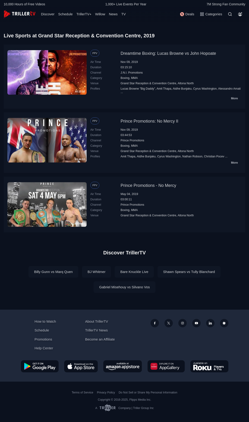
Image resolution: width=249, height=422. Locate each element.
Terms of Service (82, 392)
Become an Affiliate (100, 339)
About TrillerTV (96, 321)
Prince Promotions (132, 140)
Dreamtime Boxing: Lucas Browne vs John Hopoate (168, 53)
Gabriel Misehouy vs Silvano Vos (124, 287)
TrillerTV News (96, 330)
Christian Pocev (214, 156)
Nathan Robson (192, 156)
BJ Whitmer (97, 272)
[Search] (230, 14)
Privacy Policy (106, 392)
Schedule (65, 14)
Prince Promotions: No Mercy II (149, 121)
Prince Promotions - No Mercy (148, 185)
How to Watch (45, 321)
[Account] (240, 14)
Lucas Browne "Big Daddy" (138, 88)
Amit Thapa (164, 88)
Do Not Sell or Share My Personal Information (148, 392)
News (113, 14)
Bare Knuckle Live (134, 272)
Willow (100, 14)
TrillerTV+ (83, 14)
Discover (47, 14)
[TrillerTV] (19, 14)
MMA (134, 78)
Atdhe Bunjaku (182, 88)
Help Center (44, 348)
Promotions (43, 339)
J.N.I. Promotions (132, 72)
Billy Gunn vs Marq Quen (53, 272)
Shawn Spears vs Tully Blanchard (189, 272)
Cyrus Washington (205, 88)
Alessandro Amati (229, 88)
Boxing (125, 78)
